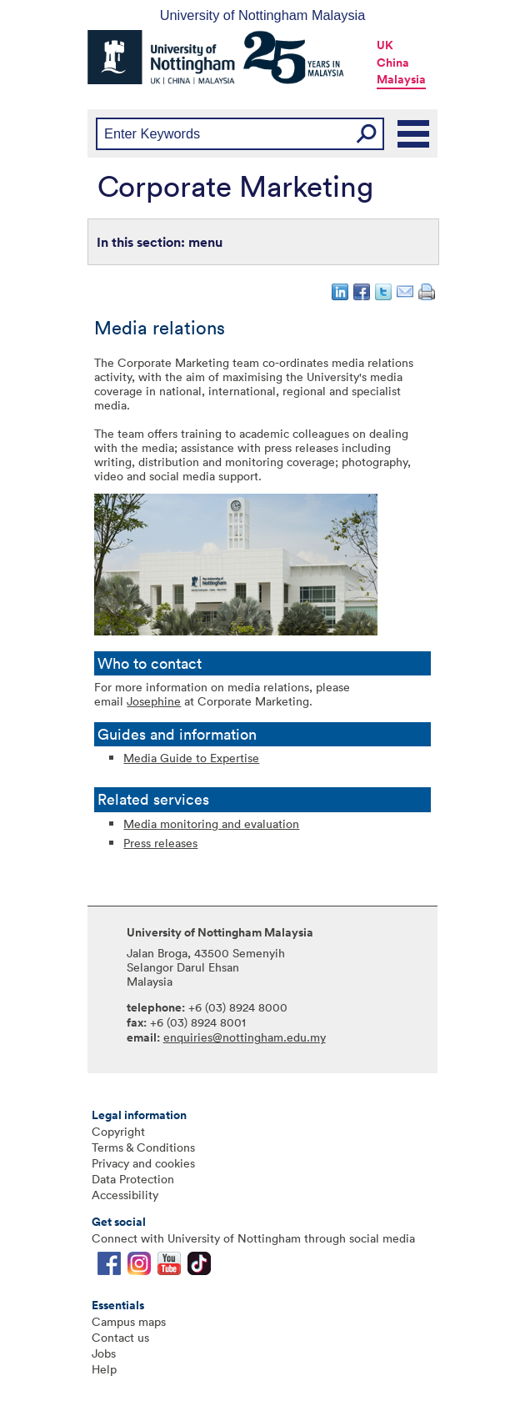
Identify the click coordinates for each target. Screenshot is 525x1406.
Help (104, 1369)
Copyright (118, 1131)
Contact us (120, 1337)
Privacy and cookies (143, 1163)
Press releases (160, 843)
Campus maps (129, 1321)
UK (385, 45)
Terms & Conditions (143, 1147)
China (393, 62)
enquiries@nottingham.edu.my (244, 1037)
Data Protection (133, 1179)
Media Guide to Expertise (191, 758)
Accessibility (125, 1195)
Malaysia (401, 79)
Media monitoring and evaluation (211, 823)
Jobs (104, 1353)
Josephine (154, 701)
